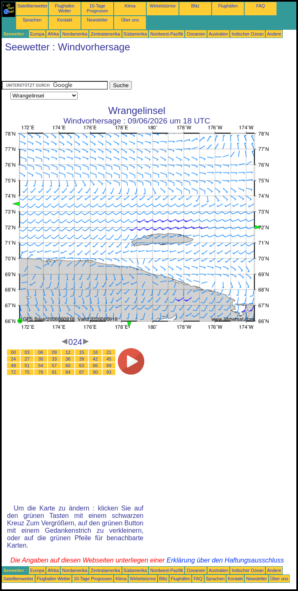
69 (109, 365)
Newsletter (97, 19)
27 (27, 358)
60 (68, 365)
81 (54, 372)
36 (68, 358)
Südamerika (135, 33)
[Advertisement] (98, 68)
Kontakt (64, 19)
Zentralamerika (105, 33)
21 (109, 352)
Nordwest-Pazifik (166, 33)
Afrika (53, 33)
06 (40, 352)
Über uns (130, 19)
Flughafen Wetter (64, 8)
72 (13, 372)
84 (68, 372)
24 (13, 358)
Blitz (195, 5)
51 (27, 365)
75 (27, 372)
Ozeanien (195, 33)
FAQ (260, 5)
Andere (274, 33)
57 (54, 365)
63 (81, 365)
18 (95, 352)
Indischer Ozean (247, 33)
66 (95, 365)
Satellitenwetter (32, 5)
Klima (130, 5)
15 (81, 352)
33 (54, 358)
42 (95, 358)
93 (109, 372)
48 (13, 365)
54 (40, 365)
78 (40, 372)
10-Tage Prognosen (97, 8)
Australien (218, 33)
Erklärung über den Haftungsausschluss (225, 560)
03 (27, 352)
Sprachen (32, 19)
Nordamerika (74, 33)
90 (95, 372)
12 (68, 352)
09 (54, 352)
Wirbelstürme (163, 5)
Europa (37, 33)
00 (13, 352)
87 (81, 372)
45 (109, 358)
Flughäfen (228, 5)
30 (40, 358)
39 (81, 358)
